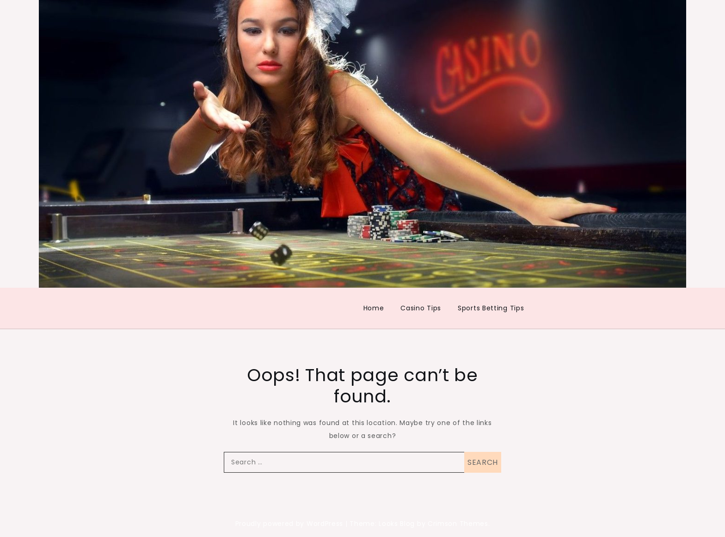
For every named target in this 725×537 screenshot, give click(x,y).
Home (373, 308)
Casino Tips (420, 308)
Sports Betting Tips (491, 308)
